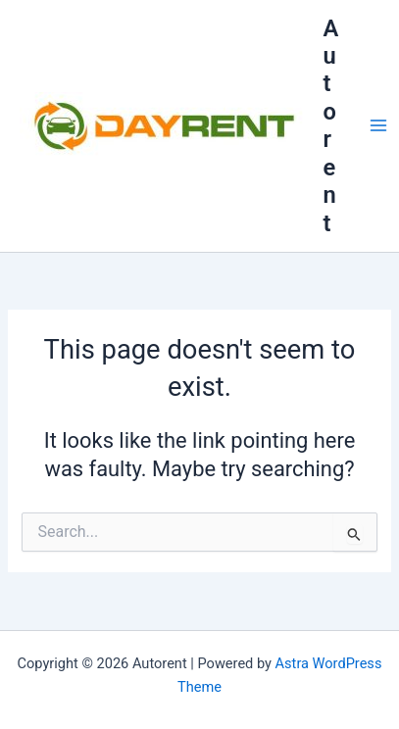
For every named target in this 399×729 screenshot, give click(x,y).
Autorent (331, 126)
